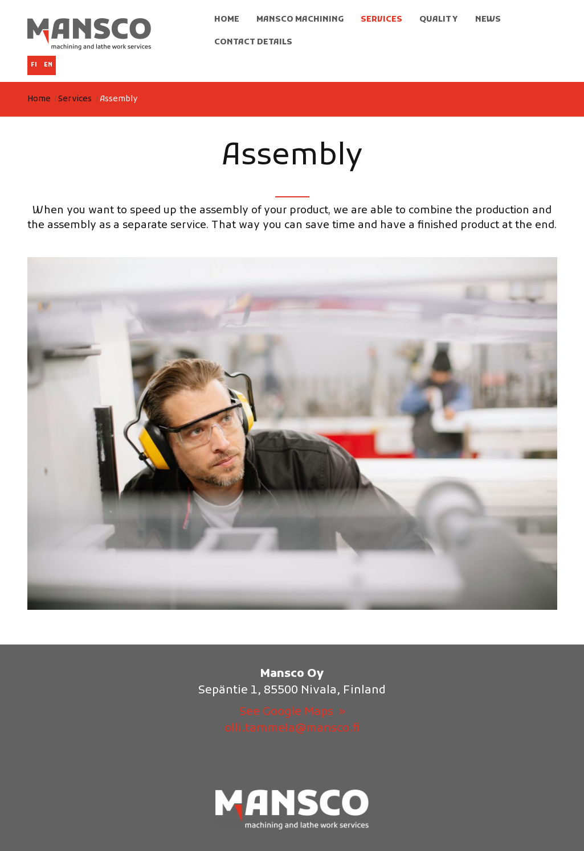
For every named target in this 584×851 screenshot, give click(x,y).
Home (39, 99)
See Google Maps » (292, 712)
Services (75, 99)
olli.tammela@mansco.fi (292, 728)
